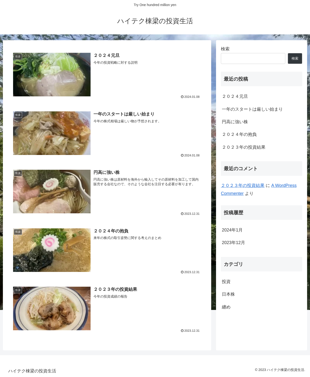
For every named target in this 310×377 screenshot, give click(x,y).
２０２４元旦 (235, 96)
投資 (226, 281)
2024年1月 (232, 230)
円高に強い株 (235, 121)
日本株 (228, 294)
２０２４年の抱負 (239, 134)
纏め (226, 307)
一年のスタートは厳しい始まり (252, 109)
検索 (225, 48)
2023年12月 (233, 242)
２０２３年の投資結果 (243, 147)
